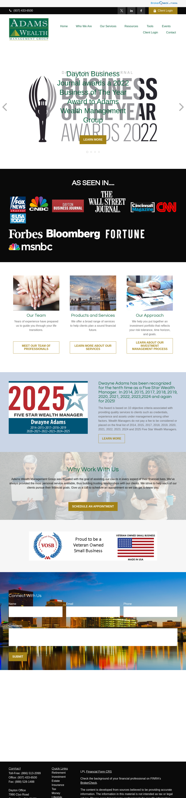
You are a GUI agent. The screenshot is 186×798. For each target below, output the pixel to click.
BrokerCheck (88, 782)
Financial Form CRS (99, 771)
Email (69, 603)
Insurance (58, 784)
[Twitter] (122, 10)
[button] (64, 26)
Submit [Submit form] (17, 656)
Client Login (163, 10)
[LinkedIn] (131, 10)
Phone (127, 603)
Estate (56, 780)
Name (12, 603)
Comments (15, 625)
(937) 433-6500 (21, 10)
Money (56, 793)
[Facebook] (141, 10)
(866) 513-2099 (31, 773)
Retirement (59, 772)
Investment (59, 776)
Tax (54, 789)
